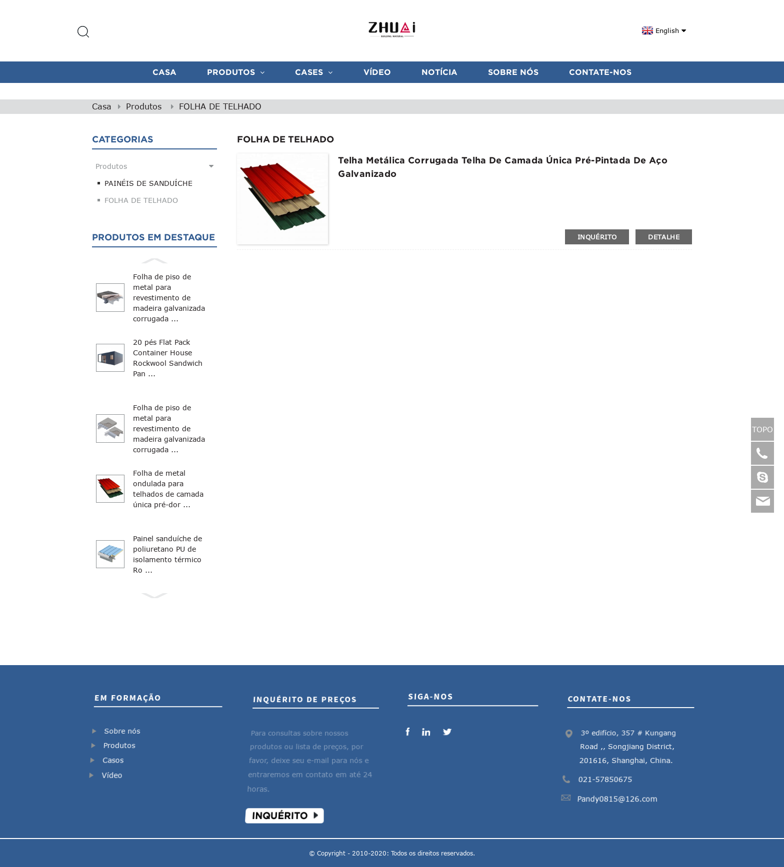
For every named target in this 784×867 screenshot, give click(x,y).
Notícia (440, 71)
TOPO (762, 429)
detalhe (664, 237)
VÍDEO (377, 71)
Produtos (235, 71)
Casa (164, 71)
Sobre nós (513, 71)
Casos (116, 758)
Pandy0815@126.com (620, 792)
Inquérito (285, 807)
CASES (313, 71)
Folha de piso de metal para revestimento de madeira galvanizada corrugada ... (169, 297)
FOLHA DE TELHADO (220, 106)
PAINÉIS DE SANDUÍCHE (148, 183)
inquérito (597, 237)
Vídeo (116, 771)
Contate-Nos (600, 71)
